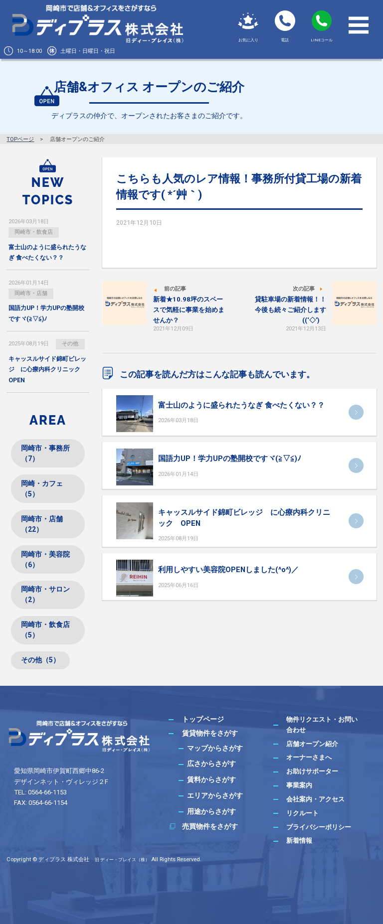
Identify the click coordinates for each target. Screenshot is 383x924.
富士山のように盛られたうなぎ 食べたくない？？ (241, 405)
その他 (70, 343)
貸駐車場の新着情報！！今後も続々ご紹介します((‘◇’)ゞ (290, 310)
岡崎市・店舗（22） (42, 524)
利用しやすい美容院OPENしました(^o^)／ (228, 569)
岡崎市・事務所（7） (45, 453)
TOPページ (20, 139)
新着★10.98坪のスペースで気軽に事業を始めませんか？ (188, 310)
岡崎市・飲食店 (33, 232)
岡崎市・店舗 (30, 293)
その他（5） (40, 660)
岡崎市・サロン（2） (45, 594)
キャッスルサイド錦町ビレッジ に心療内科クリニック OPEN (47, 369)
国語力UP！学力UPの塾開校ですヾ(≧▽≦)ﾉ (229, 458)
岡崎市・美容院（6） (45, 559)
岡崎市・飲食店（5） (45, 629)
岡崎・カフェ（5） (42, 488)
